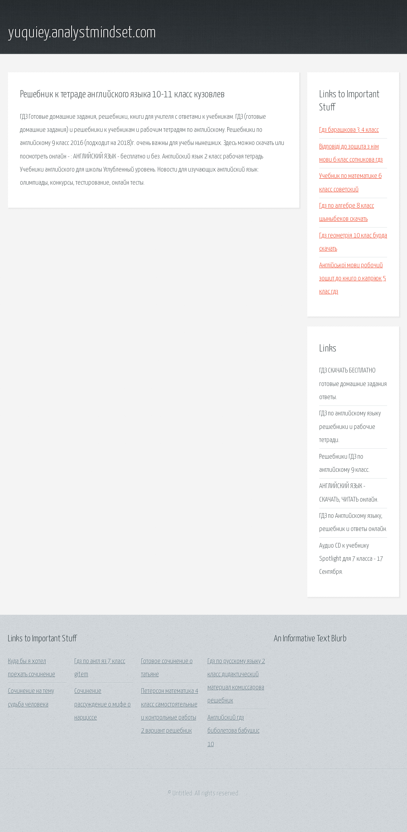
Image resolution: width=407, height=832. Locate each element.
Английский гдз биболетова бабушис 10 (233, 731)
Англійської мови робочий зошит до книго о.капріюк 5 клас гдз (352, 278)
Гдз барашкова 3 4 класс (349, 130)
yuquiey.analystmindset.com (82, 33)
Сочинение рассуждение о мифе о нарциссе (102, 704)
